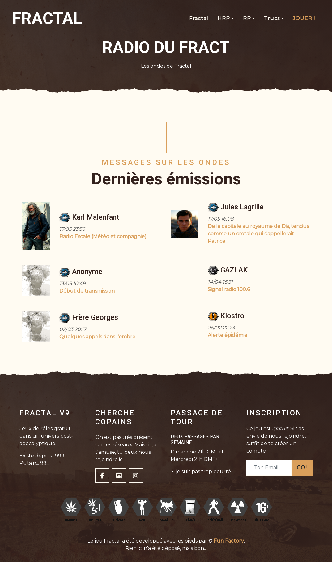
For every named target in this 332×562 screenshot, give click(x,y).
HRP (224, 18)
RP (247, 18)
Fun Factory (229, 541)
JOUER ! (304, 18)
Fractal (198, 18)
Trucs (272, 18)
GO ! (302, 467)
